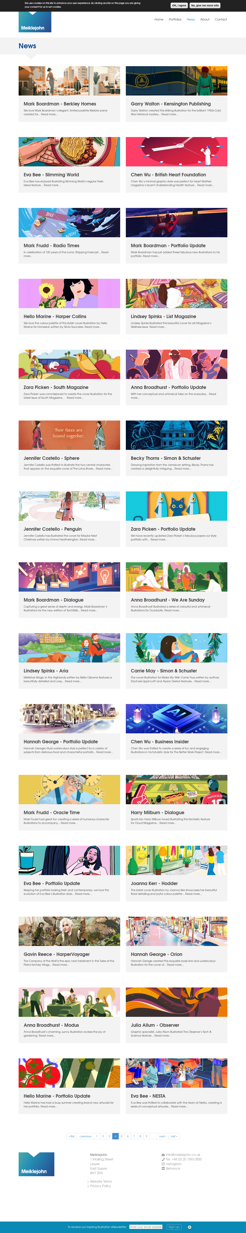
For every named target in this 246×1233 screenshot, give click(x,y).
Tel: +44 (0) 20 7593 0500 (184, 1159)
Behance (173, 1168)
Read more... (49, 114)
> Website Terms (99, 1181)
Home (159, 19)
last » (174, 1136)
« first (71, 1136)
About (204, 19)
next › (162, 1136)
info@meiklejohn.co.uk (183, 1154)
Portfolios (175, 19)
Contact (221, 19)
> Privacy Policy (99, 1185)
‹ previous (85, 1136)
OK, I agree (179, 4)
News (191, 19)
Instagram (173, 1163)
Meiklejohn (47, 21)
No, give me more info (205, 4)
